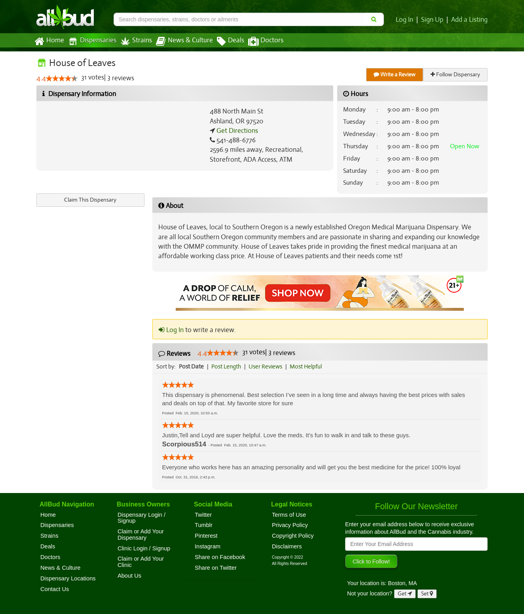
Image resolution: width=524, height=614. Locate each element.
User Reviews (267, 366)
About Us (129, 575)
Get (405, 593)
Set (427, 593)
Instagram (207, 546)
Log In (406, 20)
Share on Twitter (216, 568)
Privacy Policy (290, 525)
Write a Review (395, 74)
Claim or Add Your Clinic (141, 561)
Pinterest (206, 536)
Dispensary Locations (68, 578)
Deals (224, 41)
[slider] (61, 79)
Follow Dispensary (455, 74)
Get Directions (236, 131)
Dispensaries (90, 41)
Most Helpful (308, 366)
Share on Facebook (220, 557)
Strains (133, 41)
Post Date (191, 366)
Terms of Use (289, 515)
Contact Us (54, 589)
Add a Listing (470, 20)
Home (48, 41)
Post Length (227, 366)
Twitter (203, 515)
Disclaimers (287, 546)
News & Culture (180, 41)
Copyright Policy (293, 536)
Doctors (259, 41)
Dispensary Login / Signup (141, 518)
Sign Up (433, 20)
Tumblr (204, 525)
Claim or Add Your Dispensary (141, 534)
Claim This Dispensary (90, 199)
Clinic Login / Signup (144, 548)
